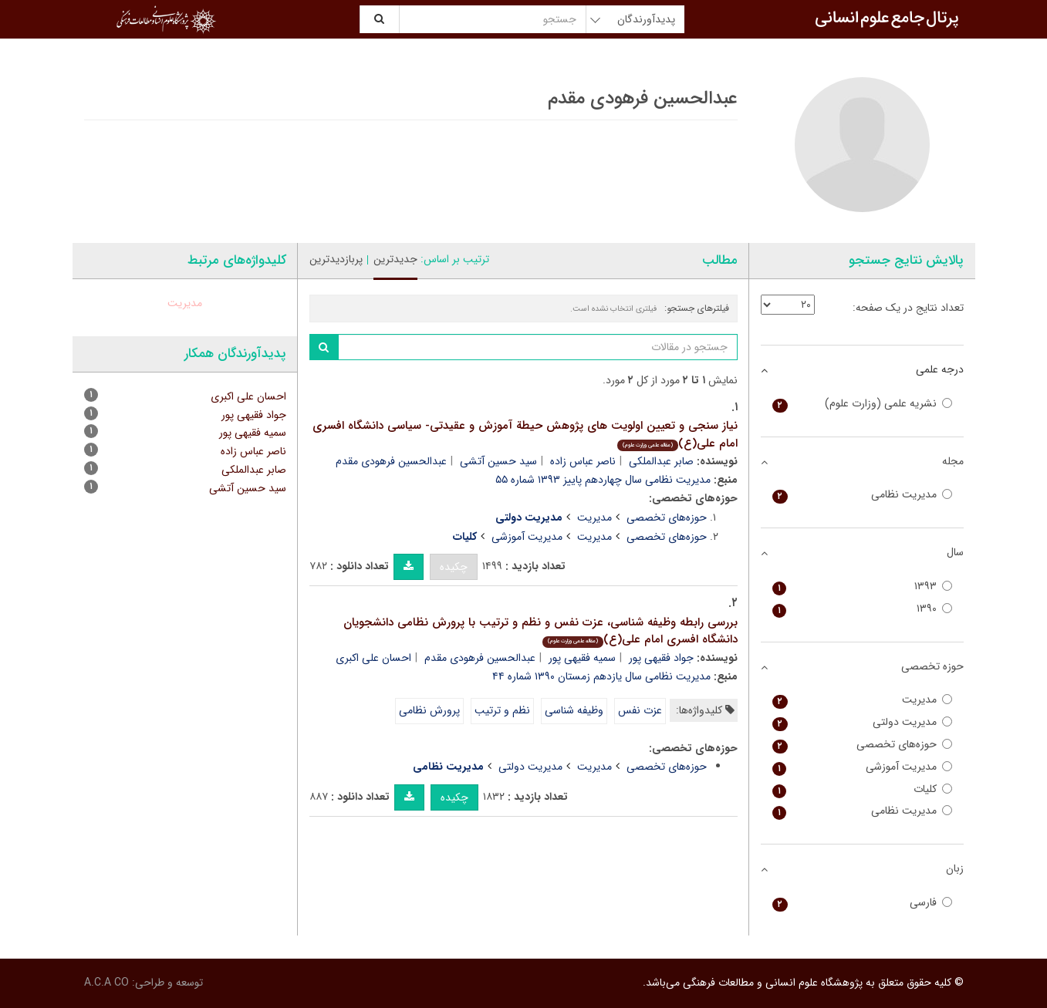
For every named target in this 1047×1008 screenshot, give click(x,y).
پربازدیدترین (336, 259)
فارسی (862, 903)
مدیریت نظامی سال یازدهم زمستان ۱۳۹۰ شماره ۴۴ (601, 676)
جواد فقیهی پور (661, 657)
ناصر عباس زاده (583, 461)
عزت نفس (640, 710)
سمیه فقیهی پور (582, 657)
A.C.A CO (106, 982)
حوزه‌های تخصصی (667, 517)
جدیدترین (395, 259)
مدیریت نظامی (862, 495)
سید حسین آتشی (498, 461)
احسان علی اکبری (373, 657)
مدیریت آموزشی (526, 536)
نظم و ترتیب (502, 710)
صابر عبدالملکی (661, 461)
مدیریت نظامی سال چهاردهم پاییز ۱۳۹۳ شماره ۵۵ (603, 479)
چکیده (454, 566)
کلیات (862, 789)
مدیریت (594, 517)
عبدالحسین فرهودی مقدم (391, 461)
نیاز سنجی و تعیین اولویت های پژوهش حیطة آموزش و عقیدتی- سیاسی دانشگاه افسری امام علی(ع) (525, 434)
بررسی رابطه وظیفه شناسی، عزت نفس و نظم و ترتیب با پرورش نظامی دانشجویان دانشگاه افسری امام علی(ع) (540, 631)
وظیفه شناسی (574, 710)
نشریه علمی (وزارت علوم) (862, 404)
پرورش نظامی (429, 710)
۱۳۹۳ (862, 586)
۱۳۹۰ (862, 609)
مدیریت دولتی (530, 766)
